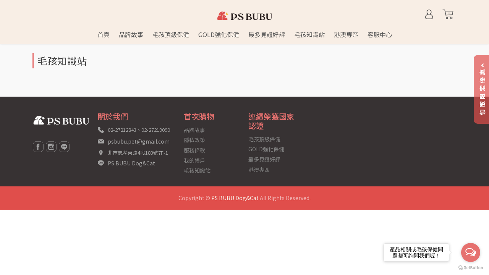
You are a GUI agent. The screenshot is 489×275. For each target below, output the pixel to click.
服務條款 (194, 150)
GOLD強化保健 (266, 149)
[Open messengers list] (470, 252)
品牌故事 (194, 130)
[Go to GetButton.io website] (470, 267)
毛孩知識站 (197, 170)
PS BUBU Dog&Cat (131, 163)
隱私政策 (194, 140)
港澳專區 (259, 169)
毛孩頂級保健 (264, 139)
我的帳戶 (194, 160)
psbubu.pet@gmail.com (139, 141)
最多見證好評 (264, 159)
